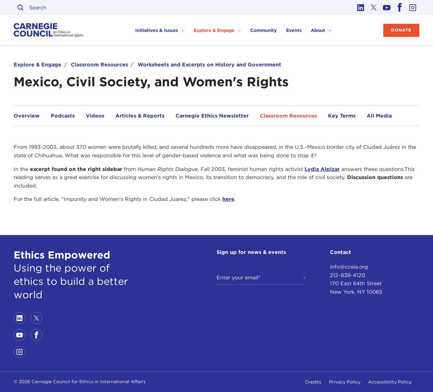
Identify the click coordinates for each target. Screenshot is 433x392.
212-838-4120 (347, 275)
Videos (95, 116)
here (228, 199)
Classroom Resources (99, 65)
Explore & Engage (37, 65)
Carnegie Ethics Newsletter (212, 116)
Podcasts (63, 116)
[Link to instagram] (412, 7)
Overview (27, 116)
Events (294, 30)
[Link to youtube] (386, 7)
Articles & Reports (139, 116)
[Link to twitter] (373, 7)
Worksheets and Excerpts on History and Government (209, 65)
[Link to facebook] (399, 7)
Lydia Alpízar (322, 169)
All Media (379, 116)
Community (263, 30)
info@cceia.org (349, 267)
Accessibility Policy (390, 382)
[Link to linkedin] (360, 7)
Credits (313, 382)
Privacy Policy (345, 382)
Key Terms (342, 116)
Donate (401, 30)
